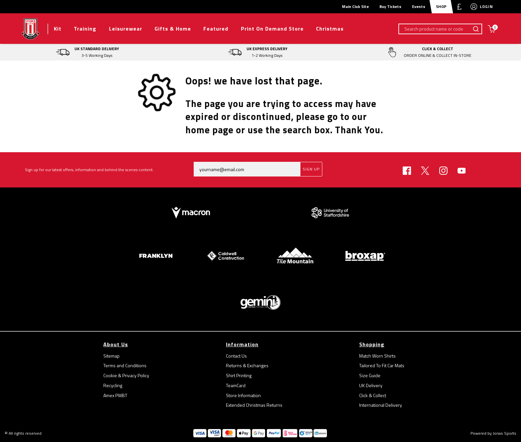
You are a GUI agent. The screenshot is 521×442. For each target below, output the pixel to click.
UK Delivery (370, 385)
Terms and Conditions (125, 365)
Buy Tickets (390, 6)
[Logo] (30, 28)
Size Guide (369, 375)
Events (418, 6)
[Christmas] (330, 29)
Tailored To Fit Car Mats (381, 365)
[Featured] (216, 29)
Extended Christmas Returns (254, 404)
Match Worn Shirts (377, 355)
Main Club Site (355, 6)
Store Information (243, 395)
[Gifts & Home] (172, 29)
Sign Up (311, 169)
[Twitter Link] (425, 170)
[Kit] (57, 29)
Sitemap (111, 355)
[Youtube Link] (462, 170)
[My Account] (473, 6)
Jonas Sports (504, 433)
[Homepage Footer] (191, 212)
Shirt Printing (239, 375)
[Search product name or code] (434, 29)
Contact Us (236, 355)
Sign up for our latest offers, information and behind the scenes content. (89, 169)
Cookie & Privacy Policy (126, 375)
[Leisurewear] (125, 29)
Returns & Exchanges (247, 365)
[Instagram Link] (443, 170)
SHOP (441, 6)
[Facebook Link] (407, 170)
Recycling (112, 385)
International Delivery (380, 404)
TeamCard (236, 385)
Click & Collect (372, 395)
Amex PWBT (115, 395)
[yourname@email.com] (247, 169)
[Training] (84, 29)
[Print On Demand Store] (272, 29)
